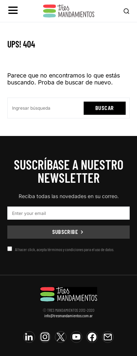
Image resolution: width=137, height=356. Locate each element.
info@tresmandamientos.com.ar (68, 315)
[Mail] (108, 337)
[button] (13, 11)
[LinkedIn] (29, 337)
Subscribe (65, 232)
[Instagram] (45, 337)
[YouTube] (76, 337)
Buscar (104, 108)
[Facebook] (92, 337)
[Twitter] (60, 337)
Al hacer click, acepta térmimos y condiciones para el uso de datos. (60, 249)
